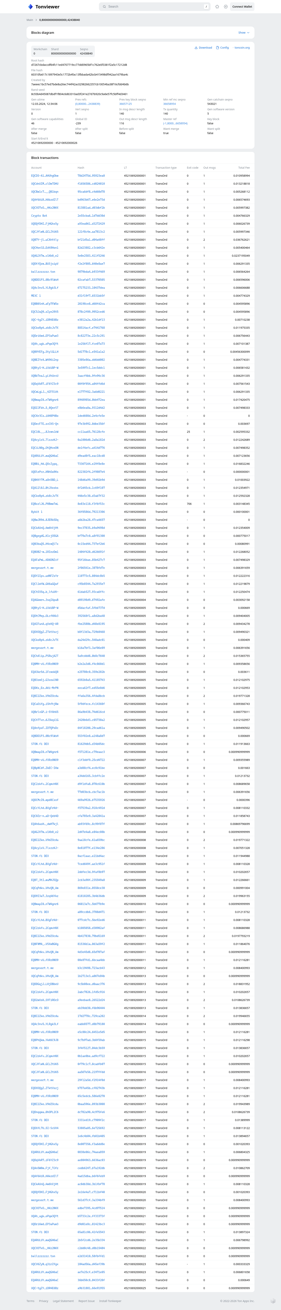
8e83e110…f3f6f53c (91, 503)
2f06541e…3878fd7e (91, 567)
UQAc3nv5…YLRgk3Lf (44, 287)
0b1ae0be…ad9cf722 (91, 1056)
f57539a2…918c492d (91, 808)
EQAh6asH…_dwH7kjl (44, 824)
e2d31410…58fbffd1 (91, 1256)
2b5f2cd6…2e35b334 (91, 1240)
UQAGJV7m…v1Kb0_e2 (44, 255)
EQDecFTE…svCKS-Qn (44, 423)
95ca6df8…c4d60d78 (91, 191)
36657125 (125, 104)
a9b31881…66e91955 (91, 1288)
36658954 (169, 104)
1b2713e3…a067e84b (91, 976)
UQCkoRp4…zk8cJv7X (44, 327)
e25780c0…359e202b (91, 671)
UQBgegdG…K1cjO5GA (44, 535)
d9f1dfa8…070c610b (91, 783)
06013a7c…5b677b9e (91, 904)
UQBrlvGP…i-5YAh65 (44, 711)
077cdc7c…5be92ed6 (91, 920)
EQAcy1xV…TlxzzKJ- (44, 439)
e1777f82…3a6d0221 (91, 391)
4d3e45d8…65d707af (91, 952)
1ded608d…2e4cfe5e (91, 415)
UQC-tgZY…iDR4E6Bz (44, 319)
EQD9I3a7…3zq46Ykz (44, 896)
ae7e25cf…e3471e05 (91, 1272)
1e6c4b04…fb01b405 (91, 1136)
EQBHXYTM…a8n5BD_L (44, 479)
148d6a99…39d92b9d (91, 479)
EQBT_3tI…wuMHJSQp (44, 880)
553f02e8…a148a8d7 (91, 735)
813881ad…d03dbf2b (91, 207)
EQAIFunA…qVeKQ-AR (44, 623)
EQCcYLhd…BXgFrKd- (44, 808)
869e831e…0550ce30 (91, 888)
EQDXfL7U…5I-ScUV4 (44, 1128)
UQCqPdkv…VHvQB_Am (44, 888)
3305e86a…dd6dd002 (91, 359)
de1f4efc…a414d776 (91, 447)
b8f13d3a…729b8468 (91, 631)
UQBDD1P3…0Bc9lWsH (44, 279)
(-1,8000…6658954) (175, 123)
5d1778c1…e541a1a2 (91, 351)
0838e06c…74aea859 (91, 1152)
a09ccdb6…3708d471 (91, 912)
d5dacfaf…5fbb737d (91, 607)
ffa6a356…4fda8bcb (91, 695)
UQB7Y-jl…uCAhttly (44, 239)
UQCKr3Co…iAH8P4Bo (44, 415)
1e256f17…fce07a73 (91, 343)
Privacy (43, 1301)
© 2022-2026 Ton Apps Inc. (237, 1301)
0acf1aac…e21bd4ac (91, 856)
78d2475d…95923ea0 (91, 175)
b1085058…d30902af (91, 928)
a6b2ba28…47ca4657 (91, 519)
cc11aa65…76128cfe (91, 431)
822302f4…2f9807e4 (91, 471)
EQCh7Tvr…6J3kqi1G (44, 719)
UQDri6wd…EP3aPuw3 (44, 335)
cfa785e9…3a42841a (91, 816)
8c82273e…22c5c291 (91, 335)
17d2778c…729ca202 (91, 1016)
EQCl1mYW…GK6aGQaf (44, 583)
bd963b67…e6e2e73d (91, 199)
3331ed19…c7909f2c (91, 1120)
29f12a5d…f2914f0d (91, 1080)
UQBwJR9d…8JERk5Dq (44, 519)
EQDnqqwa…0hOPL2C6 (44, 1112)
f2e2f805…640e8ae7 (91, 263)
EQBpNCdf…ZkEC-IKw (44, 767)
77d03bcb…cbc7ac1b (91, 791)
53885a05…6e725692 (91, 1128)
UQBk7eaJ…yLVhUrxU (44, 375)
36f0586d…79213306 (91, 511)
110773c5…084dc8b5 (91, 575)
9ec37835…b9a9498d (91, 527)
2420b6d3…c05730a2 (91, 719)
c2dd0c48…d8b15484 (91, 1248)
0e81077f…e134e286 (91, 848)
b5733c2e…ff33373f (91, 1216)
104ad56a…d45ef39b (91, 1264)
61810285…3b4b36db (91, 896)
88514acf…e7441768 (91, 327)
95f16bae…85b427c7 (91, 559)
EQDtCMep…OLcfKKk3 (44, 615)
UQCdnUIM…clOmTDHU (44, 183)
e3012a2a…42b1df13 (91, 319)
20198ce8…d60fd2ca (91, 303)
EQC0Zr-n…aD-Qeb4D (44, 816)
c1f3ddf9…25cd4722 (91, 759)
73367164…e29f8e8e (91, 463)
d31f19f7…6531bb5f (91, 295)
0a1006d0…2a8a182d (91, 439)
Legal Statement (63, 1301)
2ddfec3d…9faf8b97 (91, 872)
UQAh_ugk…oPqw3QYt (44, 343)
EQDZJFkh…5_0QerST (44, 407)
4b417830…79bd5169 (91, 936)
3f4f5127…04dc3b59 (91, 1048)
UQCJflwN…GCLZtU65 (44, 231)
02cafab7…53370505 (91, 279)
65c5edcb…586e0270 (91, 1096)
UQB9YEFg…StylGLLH (44, 351)
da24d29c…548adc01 (91, 639)
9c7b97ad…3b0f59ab (91, 1040)
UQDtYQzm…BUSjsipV (44, 263)
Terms (30, 1301)
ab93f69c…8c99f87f (91, 824)
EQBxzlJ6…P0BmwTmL (44, 503)
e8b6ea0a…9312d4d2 (91, 407)
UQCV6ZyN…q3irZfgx (44, 1264)
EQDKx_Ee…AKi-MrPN (44, 687)
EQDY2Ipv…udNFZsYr (44, 575)
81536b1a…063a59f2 (91, 944)
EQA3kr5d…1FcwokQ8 (44, 671)
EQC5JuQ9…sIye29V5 (44, 311)
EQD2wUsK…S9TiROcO (44, 1000)
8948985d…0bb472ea (91, 399)
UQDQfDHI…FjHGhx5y (44, 223)
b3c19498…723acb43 (91, 968)
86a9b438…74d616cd (91, 711)
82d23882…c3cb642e (91, 247)
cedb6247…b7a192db (91, 1168)
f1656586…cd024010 (91, 183)
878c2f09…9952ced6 (91, 311)
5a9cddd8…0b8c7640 (91, 655)
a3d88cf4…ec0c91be (91, 767)
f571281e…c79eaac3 (91, 751)
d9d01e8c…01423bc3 (91, 1224)
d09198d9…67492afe (91, 599)
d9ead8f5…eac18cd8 (91, 455)
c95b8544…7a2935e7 (91, 583)
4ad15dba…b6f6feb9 (91, 1176)
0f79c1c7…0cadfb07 (91, 1064)
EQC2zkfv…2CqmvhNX (44, 783)
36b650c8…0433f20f (91, 1280)
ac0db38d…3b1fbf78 (91, 1184)
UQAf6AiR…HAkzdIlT (44, 199)
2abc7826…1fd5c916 (91, 992)
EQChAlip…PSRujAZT (44, 655)
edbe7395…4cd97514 (91, 1208)
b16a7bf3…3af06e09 (91, 647)
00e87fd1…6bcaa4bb (91, 960)
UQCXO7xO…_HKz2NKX (44, 207)
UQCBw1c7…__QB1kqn (44, 191)
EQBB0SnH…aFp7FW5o (44, 303)
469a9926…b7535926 (91, 799)
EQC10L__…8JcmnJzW (44, 431)
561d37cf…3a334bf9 (91, 1200)
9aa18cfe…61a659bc (91, 840)
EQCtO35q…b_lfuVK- (44, 591)
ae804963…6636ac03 (91, 1160)
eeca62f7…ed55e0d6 (91, 687)
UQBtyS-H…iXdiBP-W (44, 367)
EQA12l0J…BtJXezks (44, 487)
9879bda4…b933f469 (91, 271)
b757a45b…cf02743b (91, 1088)
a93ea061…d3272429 (91, 223)
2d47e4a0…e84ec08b (91, 832)
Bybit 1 (36, 511)
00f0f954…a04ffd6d (91, 383)
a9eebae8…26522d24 (91, 1000)
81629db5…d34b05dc (91, 743)
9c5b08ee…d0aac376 (91, 984)
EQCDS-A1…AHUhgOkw (44, 175)
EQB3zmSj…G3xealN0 (44, 679)
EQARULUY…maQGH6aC (44, 455)
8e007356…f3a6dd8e (91, 1144)
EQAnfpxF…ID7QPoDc (44, 727)
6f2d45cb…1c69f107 (91, 487)
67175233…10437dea (91, 287)
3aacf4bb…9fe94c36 (91, 375)
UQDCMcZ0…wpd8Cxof (44, 799)
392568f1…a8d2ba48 (91, 615)
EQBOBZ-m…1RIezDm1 (44, 551)
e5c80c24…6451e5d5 (91, 1032)
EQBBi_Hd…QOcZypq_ (44, 463)
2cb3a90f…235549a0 (91, 880)
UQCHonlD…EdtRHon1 (44, 247)
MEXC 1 (36, 295)
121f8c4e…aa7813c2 (91, 231)
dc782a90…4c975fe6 (91, 1112)
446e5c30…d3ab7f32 (91, 495)
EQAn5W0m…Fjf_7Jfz (44, 1168)
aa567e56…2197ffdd (91, 1072)
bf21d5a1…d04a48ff (91, 239)
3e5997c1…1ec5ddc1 (91, 367)
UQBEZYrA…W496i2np (44, 359)
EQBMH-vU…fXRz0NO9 (44, 663)
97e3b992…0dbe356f (91, 423)
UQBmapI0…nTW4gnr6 (44, 399)
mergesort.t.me (42, 567)
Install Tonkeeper (110, 1301)
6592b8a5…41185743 (91, 679)
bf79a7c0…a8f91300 (91, 535)
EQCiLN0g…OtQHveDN (44, 447)
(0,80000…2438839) (87, 104)
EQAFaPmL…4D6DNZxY (44, 559)
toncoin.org (242, 47)
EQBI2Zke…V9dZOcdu (44, 695)
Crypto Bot (39, 215)
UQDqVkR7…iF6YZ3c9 (44, 383)
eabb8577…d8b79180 (91, 1024)
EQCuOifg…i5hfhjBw (44, 703)
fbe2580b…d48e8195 (91, 623)
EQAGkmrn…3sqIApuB (44, 599)
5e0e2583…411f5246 (91, 255)
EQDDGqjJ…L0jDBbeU (44, 984)
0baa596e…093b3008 (91, 1104)
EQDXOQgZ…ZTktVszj (44, 631)
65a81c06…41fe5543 (91, 1232)
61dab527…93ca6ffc (91, 591)
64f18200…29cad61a (91, 727)
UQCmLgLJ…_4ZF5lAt (44, 391)
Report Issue (86, 1301)
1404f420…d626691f (91, 551)
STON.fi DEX (40, 743)
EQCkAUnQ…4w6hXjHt (44, 527)
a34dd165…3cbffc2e (91, 775)
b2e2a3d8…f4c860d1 (91, 663)
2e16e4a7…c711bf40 (91, 1192)
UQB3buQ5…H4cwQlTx (44, 543)
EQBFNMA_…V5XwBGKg (44, 944)
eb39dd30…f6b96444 (91, 1008)
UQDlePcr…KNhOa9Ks (44, 471)
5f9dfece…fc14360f (91, 703)
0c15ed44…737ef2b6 (91, 543)
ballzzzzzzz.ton (43, 271)
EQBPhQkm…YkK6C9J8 (44, 1040)
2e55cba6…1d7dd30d (91, 215)
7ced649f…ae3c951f (91, 864)
